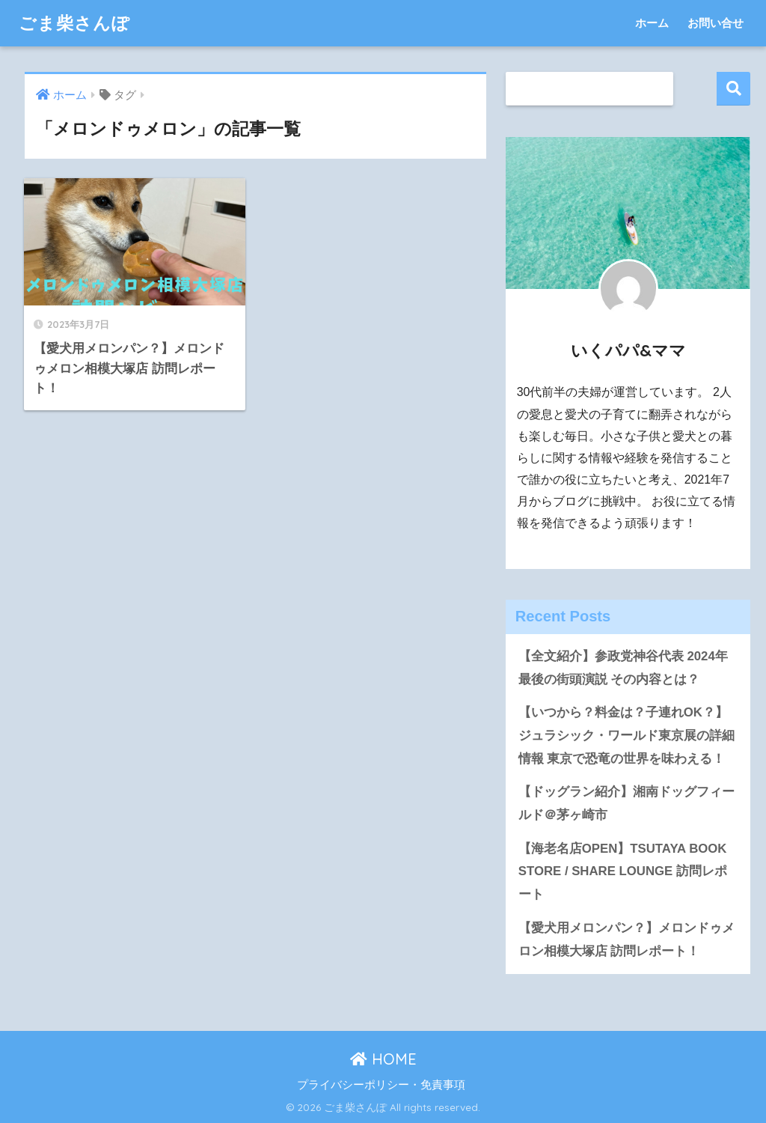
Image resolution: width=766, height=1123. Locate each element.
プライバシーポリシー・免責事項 (381, 1085)
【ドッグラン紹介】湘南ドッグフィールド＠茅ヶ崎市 (626, 803)
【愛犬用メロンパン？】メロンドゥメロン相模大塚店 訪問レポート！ (626, 939)
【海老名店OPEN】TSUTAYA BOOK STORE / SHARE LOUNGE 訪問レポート (622, 871)
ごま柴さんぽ (74, 23)
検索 (733, 89)
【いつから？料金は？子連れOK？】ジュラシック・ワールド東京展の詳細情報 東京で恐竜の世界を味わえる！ (626, 735)
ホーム (652, 22)
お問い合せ (715, 22)
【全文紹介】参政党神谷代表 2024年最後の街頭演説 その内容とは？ (623, 668)
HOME (383, 1059)
